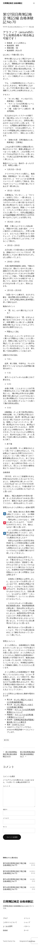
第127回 (6, 740)
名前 (5, 809)
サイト (5, 827)
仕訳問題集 (10, 215)
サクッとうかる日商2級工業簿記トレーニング (20, 715)
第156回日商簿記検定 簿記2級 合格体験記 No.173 (14, 864)
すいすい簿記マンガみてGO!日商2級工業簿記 (20, 705)
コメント (6, 786)
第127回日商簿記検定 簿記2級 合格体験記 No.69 (10, 754)
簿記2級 (31, 27)
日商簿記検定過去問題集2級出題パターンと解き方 (20, 720)
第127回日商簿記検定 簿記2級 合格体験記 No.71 (27, 754)
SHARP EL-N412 (18, 724)
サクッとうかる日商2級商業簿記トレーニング (21, 710)
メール (6, 818)
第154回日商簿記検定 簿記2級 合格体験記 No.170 (14, 888)
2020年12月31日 (32, 864)
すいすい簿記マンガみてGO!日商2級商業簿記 (20, 700)
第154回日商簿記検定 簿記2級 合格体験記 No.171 (14, 880)
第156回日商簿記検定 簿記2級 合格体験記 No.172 (14, 872)
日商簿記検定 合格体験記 (12, 3)
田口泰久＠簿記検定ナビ (15, 27)
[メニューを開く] (34, 3)
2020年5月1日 (32, 880)
